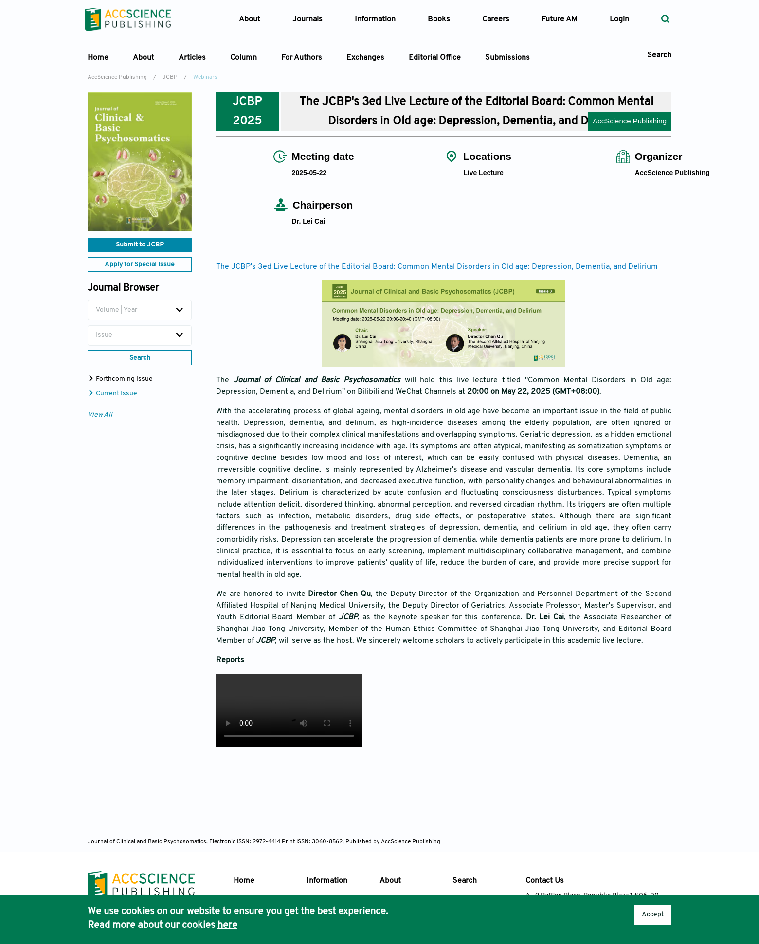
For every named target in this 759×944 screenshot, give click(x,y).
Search (659, 55)
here (227, 925)
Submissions (507, 58)
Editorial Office (435, 58)
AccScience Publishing (117, 77)
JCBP (170, 77)
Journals (307, 19)
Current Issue (112, 393)
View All (100, 415)
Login (619, 19)
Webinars (205, 77)
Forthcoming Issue (120, 379)
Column (243, 58)
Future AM (560, 19)
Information (327, 881)
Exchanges (365, 58)
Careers (495, 19)
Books (439, 19)
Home (98, 58)
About (143, 58)
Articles (192, 58)
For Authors (301, 58)
